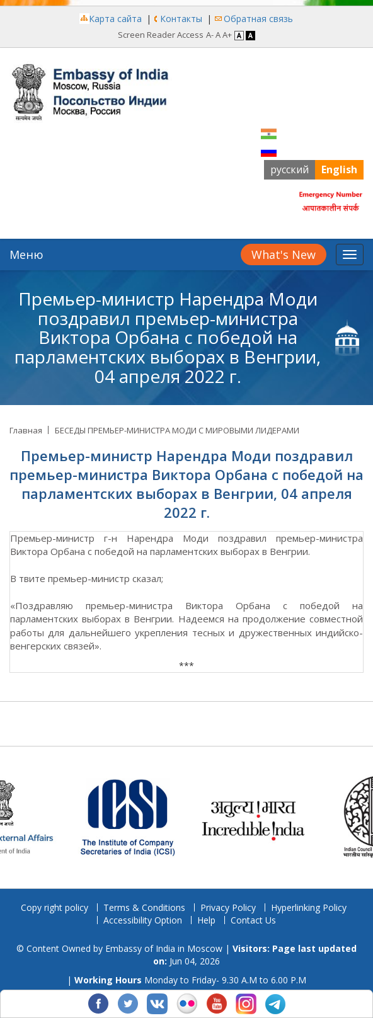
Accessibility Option (142, 920)
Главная (25, 430)
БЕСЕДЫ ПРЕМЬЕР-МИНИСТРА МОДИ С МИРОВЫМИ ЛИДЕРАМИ (177, 430)
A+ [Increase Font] (227, 34)
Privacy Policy (228, 907)
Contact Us (253, 920)
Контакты (181, 19)
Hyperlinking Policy (309, 907)
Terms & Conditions (144, 907)
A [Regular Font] (218, 34)
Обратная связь (258, 19)
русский (289, 169)
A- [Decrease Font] (210, 34)
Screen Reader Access (161, 34)
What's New (283, 254)
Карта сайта (115, 19)
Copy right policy (54, 907)
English (339, 169)
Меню (26, 254)
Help (206, 920)
